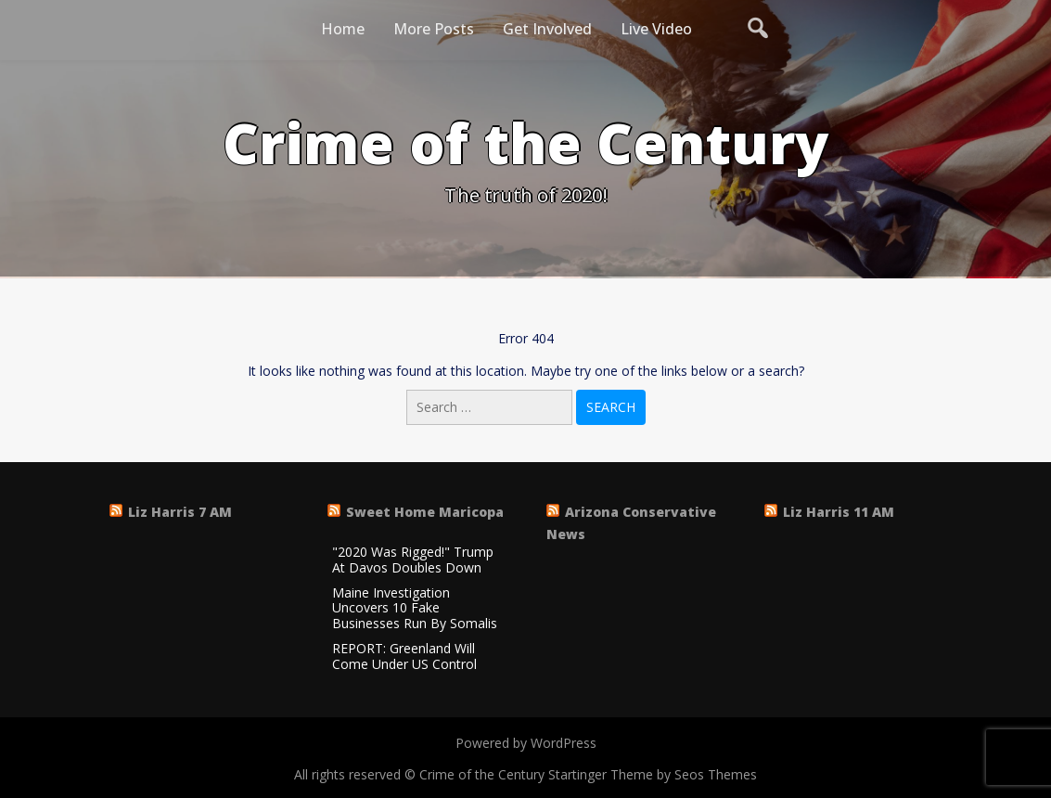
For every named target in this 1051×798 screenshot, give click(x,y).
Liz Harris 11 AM (838, 512)
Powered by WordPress (525, 743)
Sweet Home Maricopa (425, 512)
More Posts (433, 29)
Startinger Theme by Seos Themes (652, 774)
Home (343, 29)
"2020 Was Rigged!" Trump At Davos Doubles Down (412, 560)
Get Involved (547, 29)
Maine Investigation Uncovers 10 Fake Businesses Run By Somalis (414, 609)
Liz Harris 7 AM (180, 512)
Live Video (656, 29)
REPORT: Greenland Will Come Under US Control (404, 657)
